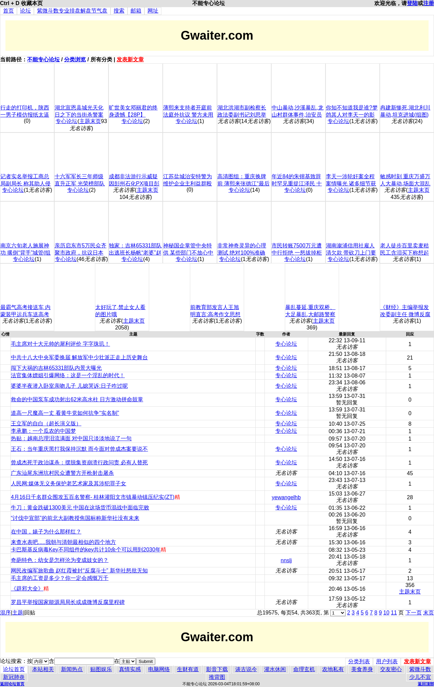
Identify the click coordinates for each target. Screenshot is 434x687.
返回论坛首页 (12, 684)
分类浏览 (75, 59)
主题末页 (90, 121)
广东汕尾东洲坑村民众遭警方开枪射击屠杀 (62, 473)
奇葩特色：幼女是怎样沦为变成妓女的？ (59, 560)
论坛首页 (14, 669)
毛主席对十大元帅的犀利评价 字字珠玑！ (60, 344)
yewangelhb (286, 497)
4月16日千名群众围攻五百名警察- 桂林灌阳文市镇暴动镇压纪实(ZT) (93, 497)
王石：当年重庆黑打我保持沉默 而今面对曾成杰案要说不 (79, 449)
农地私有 (333, 669)
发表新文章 (130, 59)
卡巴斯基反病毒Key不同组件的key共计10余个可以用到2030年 (86, 549)
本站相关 (43, 669)
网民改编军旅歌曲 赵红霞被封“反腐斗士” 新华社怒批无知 (79, 570)
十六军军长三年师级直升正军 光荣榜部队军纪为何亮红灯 (80, 184)
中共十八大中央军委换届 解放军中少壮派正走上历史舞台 (79, 357)
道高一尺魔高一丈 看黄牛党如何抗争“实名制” (65, 413)
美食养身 (362, 669)
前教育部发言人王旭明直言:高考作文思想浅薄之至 (215, 314)
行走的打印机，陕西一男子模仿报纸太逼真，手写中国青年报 (24, 115)
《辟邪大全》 (27, 588)
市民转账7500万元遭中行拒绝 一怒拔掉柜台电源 (297, 253)
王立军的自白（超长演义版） (46, 423)
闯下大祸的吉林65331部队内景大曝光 (56, 368)
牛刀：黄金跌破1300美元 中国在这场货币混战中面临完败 (80, 507)
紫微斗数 (420, 669)
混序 (5, 612)
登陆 (412, 3)
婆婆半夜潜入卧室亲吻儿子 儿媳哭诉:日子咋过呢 (69, 386)
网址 (152, 11)
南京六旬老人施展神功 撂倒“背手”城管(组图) (25, 253)
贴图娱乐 (101, 669)
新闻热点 (72, 669)
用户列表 (387, 661)
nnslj (286, 560)
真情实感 (130, 669)
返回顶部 (426, 684)
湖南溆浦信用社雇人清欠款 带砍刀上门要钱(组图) (351, 253)
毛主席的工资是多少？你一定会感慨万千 (59, 578)
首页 (8, 11)
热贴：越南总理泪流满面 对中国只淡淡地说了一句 (71, 438)
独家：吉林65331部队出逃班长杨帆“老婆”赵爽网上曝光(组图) (135, 253)
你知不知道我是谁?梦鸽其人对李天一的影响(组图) (352, 115)
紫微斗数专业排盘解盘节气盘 (72, 11)
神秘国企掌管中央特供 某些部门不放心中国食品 (188, 253)
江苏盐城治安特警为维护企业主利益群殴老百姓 (187, 184)
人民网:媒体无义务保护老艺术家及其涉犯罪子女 (68, 483)
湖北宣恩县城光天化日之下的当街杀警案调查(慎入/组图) (79, 115)
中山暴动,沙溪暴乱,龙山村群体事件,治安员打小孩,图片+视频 (297, 115)
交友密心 (391, 669)
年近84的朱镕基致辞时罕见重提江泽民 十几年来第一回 (297, 184)
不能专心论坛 (43, 59)
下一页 (414, 612)
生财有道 (188, 669)
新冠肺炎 (14, 677)
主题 (17, 612)
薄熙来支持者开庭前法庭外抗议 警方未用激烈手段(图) (188, 115)
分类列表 (359, 661)
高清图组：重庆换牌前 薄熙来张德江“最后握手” (243, 184)
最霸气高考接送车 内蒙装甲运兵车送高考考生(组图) (25, 314)
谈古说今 (246, 669)
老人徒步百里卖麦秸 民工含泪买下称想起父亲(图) (404, 253)
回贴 (29, 612)
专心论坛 (66, 121)
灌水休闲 (275, 669)
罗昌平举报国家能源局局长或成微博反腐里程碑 (68, 602)
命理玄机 (304, 669)
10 (386, 612)
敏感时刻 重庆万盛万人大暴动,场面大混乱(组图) (405, 184)
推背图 (217, 677)
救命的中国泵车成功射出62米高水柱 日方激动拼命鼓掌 (77, 399)
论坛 (25, 11)
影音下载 (217, 669)
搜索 (119, 11)
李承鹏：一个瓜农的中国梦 (43, 431)
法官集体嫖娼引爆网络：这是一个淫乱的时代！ (68, 375)
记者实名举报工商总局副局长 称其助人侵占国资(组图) (25, 184)
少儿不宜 (420, 677)
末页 (428, 612)
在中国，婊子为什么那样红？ (46, 531)
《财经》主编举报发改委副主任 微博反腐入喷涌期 (405, 314)
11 (394, 612)
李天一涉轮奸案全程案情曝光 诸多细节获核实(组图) (351, 184)
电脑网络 (159, 669)
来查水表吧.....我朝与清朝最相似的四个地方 (63, 542)
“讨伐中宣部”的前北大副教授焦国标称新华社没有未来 (75, 518)
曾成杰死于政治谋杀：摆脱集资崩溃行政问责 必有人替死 (79, 462)
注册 (428, 3)
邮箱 (136, 11)
